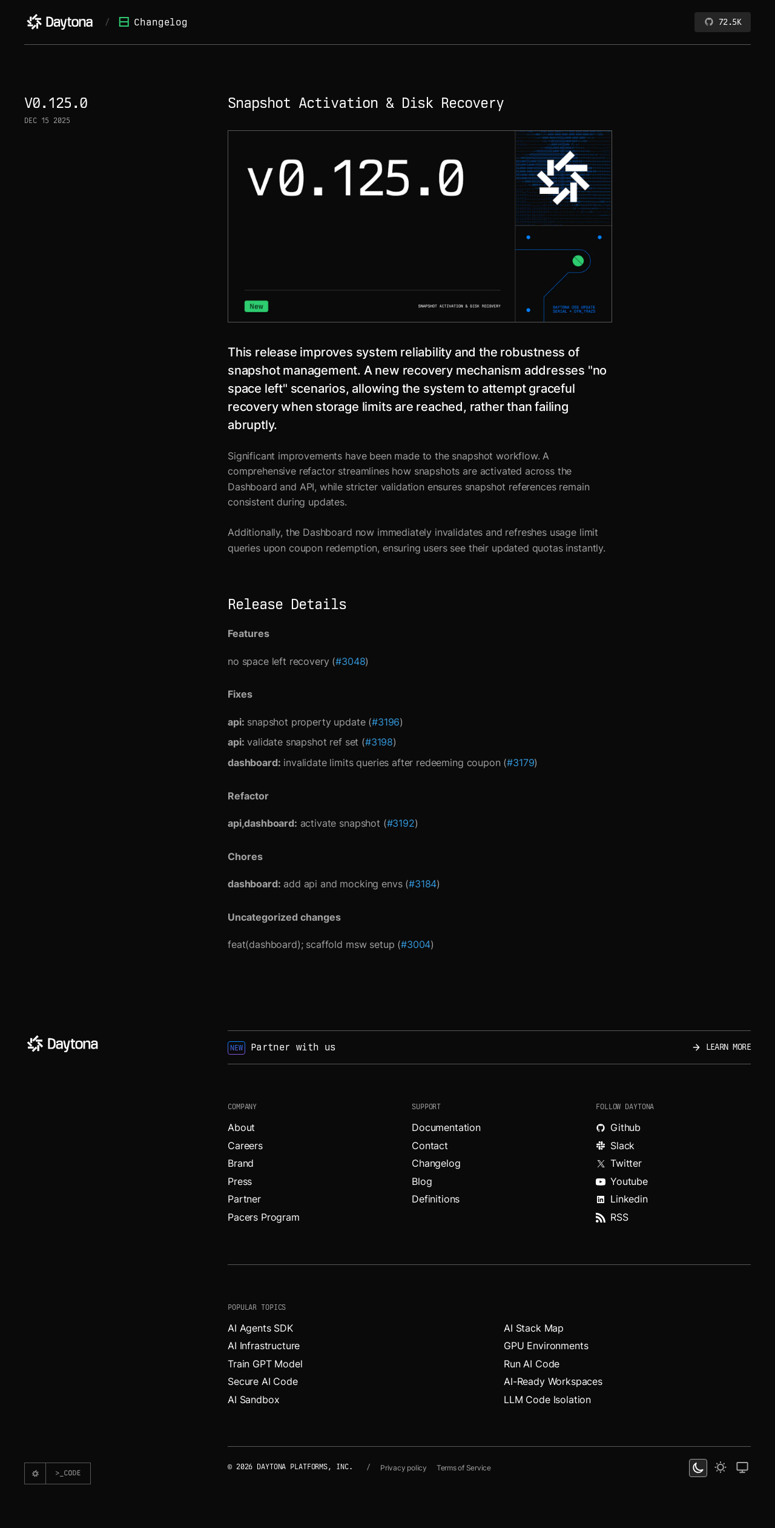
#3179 (520, 762)
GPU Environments (546, 1346)
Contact (430, 1145)
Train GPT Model (265, 1364)
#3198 (379, 742)
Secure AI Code (263, 1381)
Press (240, 1181)
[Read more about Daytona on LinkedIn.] (673, 1199)
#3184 (423, 884)
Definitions (436, 1199)
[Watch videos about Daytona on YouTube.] (673, 1182)
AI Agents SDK (260, 1328)
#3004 (415, 944)
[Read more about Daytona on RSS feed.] (673, 1218)
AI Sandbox (253, 1399)
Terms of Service (464, 1467)
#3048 (350, 661)
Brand (241, 1163)
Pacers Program (264, 1217)
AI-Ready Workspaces (553, 1381)
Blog (422, 1181)
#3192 (401, 823)
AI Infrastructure (264, 1346)
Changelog (153, 22)
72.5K (722, 22)
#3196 (386, 722)
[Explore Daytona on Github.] (673, 1128)
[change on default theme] (742, 1468)
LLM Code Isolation (547, 1399)
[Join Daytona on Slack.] (673, 1146)
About (241, 1127)
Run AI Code (531, 1364)
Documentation (446, 1127)
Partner (244, 1199)
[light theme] (720, 1468)
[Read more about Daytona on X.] (673, 1164)
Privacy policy (403, 1467)
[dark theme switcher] (698, 1468)
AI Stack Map (534, 1328)
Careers (245, 1145)
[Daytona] (59, 22)
